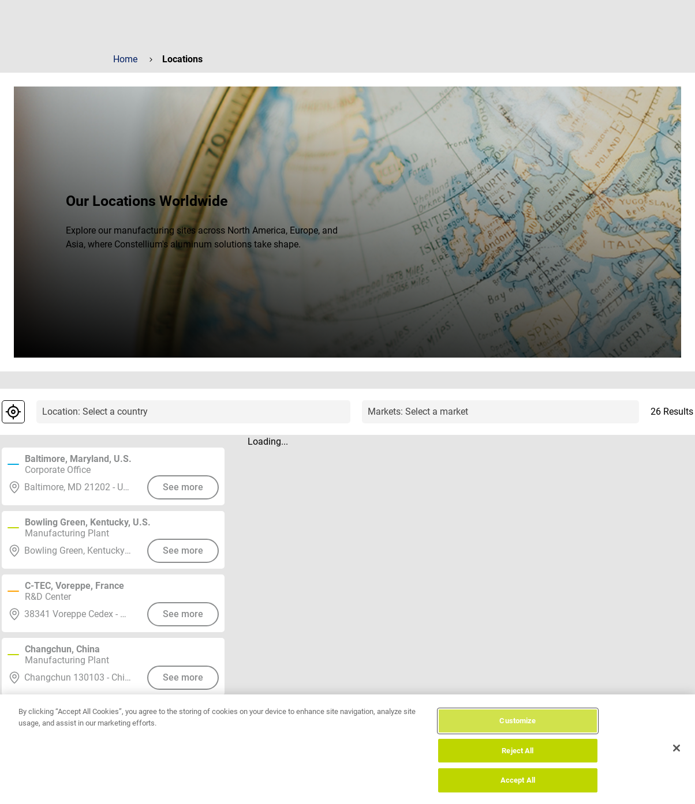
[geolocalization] (13, 411)
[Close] (676, 758)
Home (125, 59)
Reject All (517, 760)
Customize (517, 730)
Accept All (517, 790)
